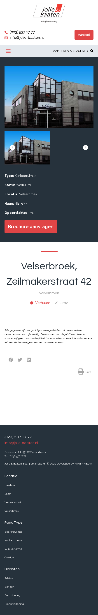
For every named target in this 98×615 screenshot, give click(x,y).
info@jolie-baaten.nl (21, 443)
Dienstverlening (14, 604)
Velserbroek (12, 511)
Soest (8, 493)
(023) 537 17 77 (18, 437)
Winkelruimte (13, 548)
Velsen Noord (13, 502)
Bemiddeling (12, 595)
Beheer (9, 586)
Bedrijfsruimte (13, 531)
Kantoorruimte (13, 540)
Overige (9, 557)
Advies (9, 578)
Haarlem (10, 485)
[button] (84, 35)
